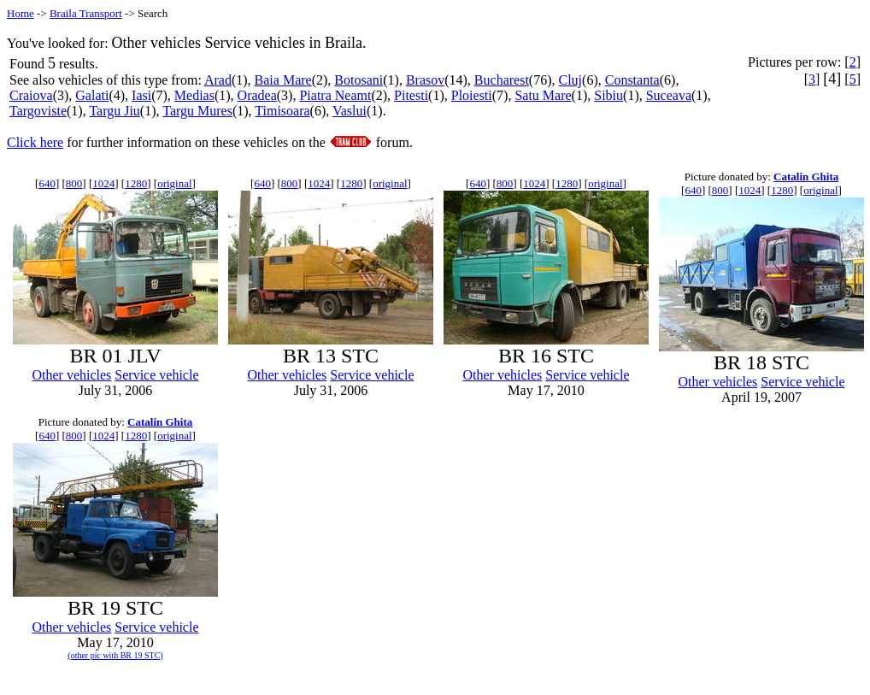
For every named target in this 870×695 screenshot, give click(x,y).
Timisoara (282, 110)
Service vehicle (156, 375)
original (174, 183)
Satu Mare (542, 95)
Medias (194, 95)
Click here (35, 142)
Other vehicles (71, 375)
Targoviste (38, 110)
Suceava (668, 95)
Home (20, 13)
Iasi (141, 95)
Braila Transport (86, 13)
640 (47, 183)
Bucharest (501, 80)
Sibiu (608, 95)
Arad (218, 80)
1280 (136, 183)
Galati (92, 95)
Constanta (632, 80)
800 (74, 183)
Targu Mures (197, 110)
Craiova (31, 95)
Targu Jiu (114, 110)
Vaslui (349, 110)
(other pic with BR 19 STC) (115, 655)
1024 (103, 183)
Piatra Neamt (335, 95)
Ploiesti (471, 95)
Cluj (571, 80)
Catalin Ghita (805, 176)
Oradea (257, 95)
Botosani (358, 80)
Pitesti (411, 95)
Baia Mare (283, 80)
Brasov (425, 80)
